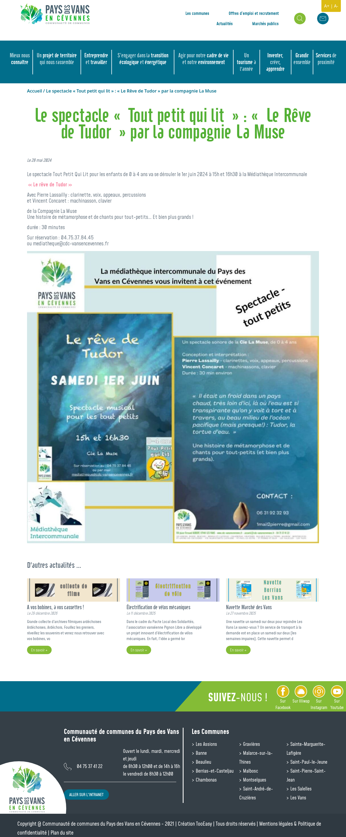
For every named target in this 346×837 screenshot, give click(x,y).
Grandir (302, 58)
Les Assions (206, 744)
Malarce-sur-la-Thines (256, 757)
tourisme (246, 62)
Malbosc (250, 771)
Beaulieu (203, 762)
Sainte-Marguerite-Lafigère (306, 748)
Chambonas (206, 780)
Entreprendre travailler (96, 58)
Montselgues (254, 780)
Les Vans (297, 797)
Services (326, 58)
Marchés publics (265, 23)
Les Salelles (300, 789)
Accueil (34, 91)
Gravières (251, 744)
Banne (201, 753)
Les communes (197, 13)
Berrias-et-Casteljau (214, 771)
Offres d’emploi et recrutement (254, 13)
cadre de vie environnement (203, 58)
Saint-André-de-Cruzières (256, 793)
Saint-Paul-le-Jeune (308, 762)
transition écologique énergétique (143, 58)
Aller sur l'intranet (86, 794)
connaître (20, 58)
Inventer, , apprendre (275, 62)
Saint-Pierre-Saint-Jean (306, 775)
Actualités (225, 23)
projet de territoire (57, 58)
